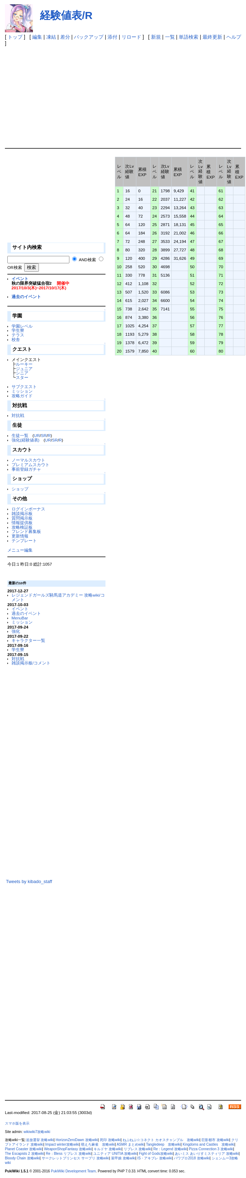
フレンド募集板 (26, 531)
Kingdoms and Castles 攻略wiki (208, 1144)
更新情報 (20, 536)
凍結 (51, 37)
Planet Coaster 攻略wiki (23, 1149)
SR (44, 435)
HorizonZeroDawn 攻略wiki (77, 1140)
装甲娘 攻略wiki (123, 1158)
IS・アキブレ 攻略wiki (154, 1158)
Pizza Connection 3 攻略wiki (211, 1149)
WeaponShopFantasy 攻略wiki (68, 1149)
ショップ (20, 489)
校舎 (16, 339)
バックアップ (88, 37)
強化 (16, 631)
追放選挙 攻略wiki (40, 1140)
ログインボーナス (28, 509)
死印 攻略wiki (110, 1140)
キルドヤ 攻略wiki (108, 1149)
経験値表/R (66, 15)
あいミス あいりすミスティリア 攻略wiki (207, 1154)
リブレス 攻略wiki (138, 1149)
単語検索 (188, 37)
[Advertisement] (116, 95)
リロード (131, 37)
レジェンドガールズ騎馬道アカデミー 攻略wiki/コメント (58, 597)
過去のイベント (26, 296)
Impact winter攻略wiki (62, 1144)
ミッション (22, 391)
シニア (22, 373)
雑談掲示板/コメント (31, 663)
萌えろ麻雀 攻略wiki (98, 1144)
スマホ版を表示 (17, 1123)
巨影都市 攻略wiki (215, 1140)
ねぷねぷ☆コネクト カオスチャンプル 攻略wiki (161, 1140)
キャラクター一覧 (28, 640)
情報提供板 (22, 522)
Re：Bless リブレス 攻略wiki (68, 1154)
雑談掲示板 (22, 513)
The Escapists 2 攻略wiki (24, 1154)
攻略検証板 (22, 527)
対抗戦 (18, 415)
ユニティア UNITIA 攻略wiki (115, 1154)
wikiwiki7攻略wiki (36, 1132)
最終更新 (212, 37)
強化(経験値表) (26, 440)
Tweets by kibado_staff (29, 881)
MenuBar (20, 618)
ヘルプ (233, 37)
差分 (65, 37)
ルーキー (24, 364)
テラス (18, 335)
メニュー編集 (20, 550)
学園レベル (22, 326)
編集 (37, 37)
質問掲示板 (22, 518)
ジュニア (24, 368)
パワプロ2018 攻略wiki (192, 1158)
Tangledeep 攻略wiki (163, 1144)
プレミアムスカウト (30, 464)
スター (22, 377)
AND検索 (87, 259)
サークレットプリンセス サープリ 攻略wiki (75, 1158)
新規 (156, 37)
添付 (112, 37)
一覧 (170, 37)
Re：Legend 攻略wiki (170, 1149)
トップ (15, 37)
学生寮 (18, 330)
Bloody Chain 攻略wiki (22, 1158)
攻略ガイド (22, 395)
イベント (20, 278)
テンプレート (24, 540)
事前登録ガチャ (26, 469)
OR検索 (14, 267)
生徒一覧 (20, 435)
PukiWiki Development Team (73, 1171)
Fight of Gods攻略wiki (156, 1154)
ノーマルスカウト (28, 460)
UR (37, 435)
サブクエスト (24, 386)
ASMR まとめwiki (130, 1144)
